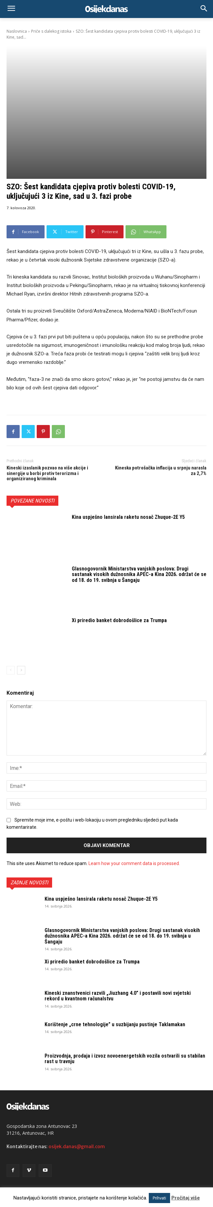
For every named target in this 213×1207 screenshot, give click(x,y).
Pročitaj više (185, 1198)
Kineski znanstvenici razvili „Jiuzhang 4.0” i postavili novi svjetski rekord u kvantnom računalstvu (118, 996)
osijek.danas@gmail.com (76, 1146)
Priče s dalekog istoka (51, 31)
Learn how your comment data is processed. (134, 863)
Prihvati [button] (159, 1198)
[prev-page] (11, 670)
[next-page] (21, 670)
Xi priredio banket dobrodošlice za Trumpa (119, 620)
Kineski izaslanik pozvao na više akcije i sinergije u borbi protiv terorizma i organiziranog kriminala (47, 473)
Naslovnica (17, 31)
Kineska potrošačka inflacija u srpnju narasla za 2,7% (160, 470)
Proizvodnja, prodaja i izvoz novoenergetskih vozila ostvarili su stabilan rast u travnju (125, 1059)
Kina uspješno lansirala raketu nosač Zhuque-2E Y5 (128, 517)
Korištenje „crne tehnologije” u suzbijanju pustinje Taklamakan (115, 1024)
